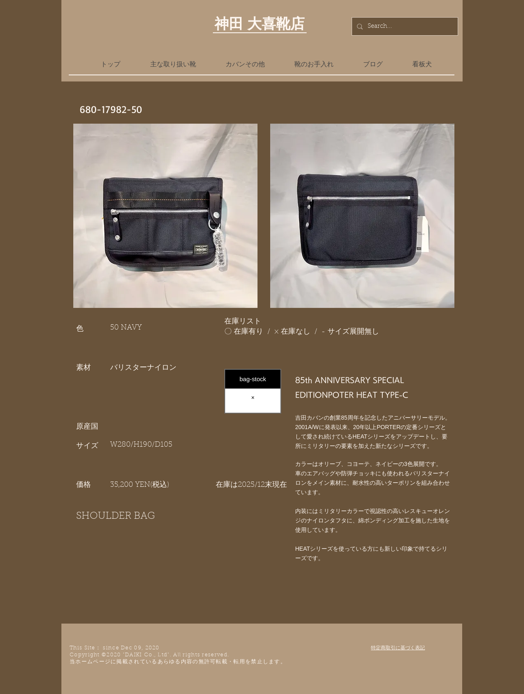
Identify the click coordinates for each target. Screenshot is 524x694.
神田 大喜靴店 (260, 23)
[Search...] (404, 26)
